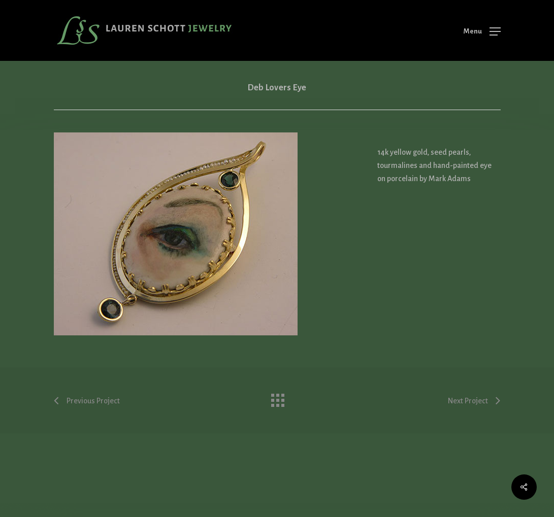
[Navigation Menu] (482, 31)
